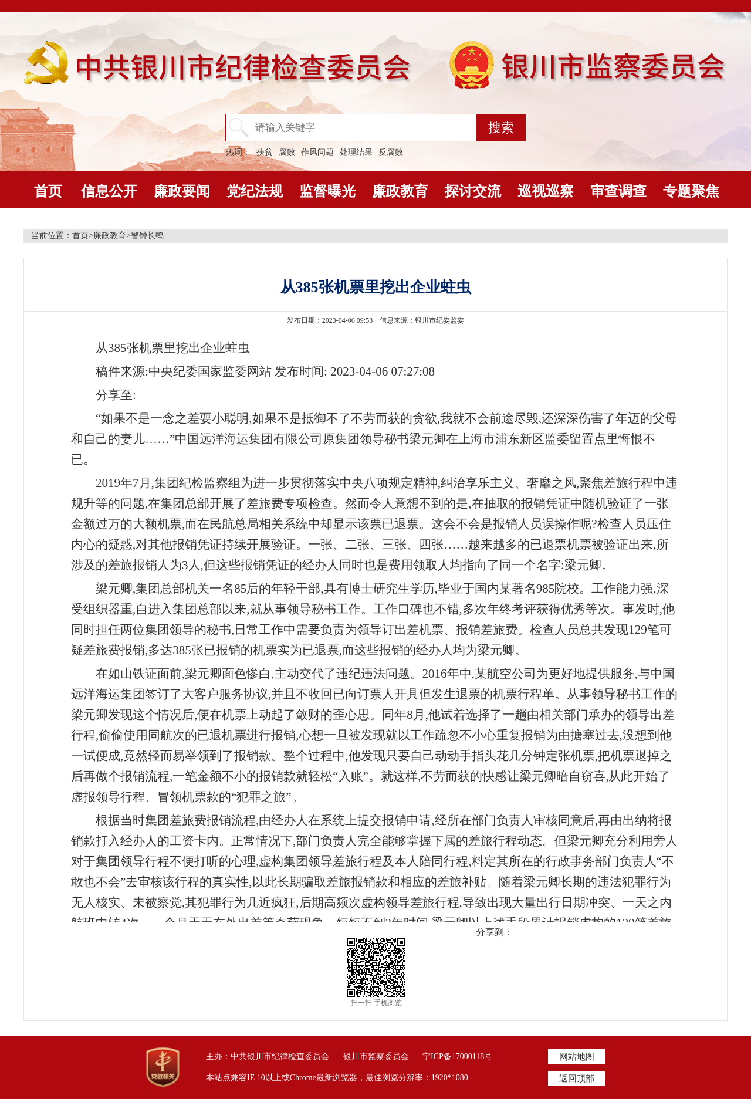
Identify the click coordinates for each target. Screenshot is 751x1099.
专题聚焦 (691, 191)
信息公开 (109, 191)
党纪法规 (254, 191)
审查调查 (618, 191)
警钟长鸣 (147, 235)
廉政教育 (400, 191)
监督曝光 (327, 191)
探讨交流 (473, 191)
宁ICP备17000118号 (457, 1056)
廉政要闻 (182, 191)
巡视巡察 (545, 191)
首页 (48, 191)
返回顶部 (576, 1078)
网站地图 (576, 1056)
